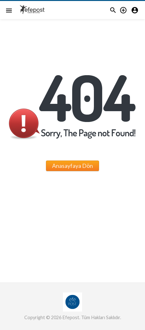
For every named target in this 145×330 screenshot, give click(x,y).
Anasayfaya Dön (72, 165)
